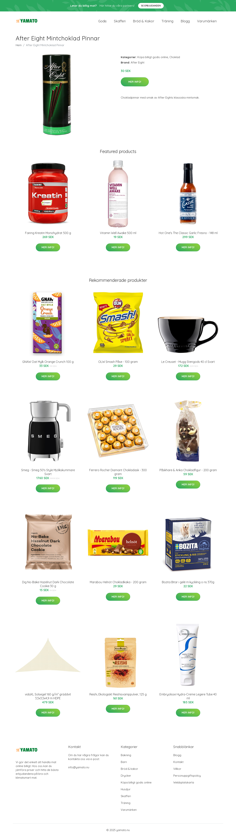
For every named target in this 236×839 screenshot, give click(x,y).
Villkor (177, 771)
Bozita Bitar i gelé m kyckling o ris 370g (188, 585)
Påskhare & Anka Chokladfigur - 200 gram (188, 472)
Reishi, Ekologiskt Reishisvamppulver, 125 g (118, 697)
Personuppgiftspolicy (187, 778)
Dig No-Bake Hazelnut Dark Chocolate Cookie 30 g (48, 586)
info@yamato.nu (78, 770)
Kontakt (178, 764)
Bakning (126, 757)
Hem (19, 47)
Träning (167, 22)
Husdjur (126, 792)
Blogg (185, 22)
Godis (102, 22)
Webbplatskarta (183, 785)
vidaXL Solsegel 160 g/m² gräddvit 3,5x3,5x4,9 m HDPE (48, 699)
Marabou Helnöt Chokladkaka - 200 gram (118, 585)
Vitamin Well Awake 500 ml (118, 235)
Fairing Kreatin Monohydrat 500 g (48, 235)
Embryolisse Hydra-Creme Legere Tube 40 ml (188, 699)
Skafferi (120, 22)
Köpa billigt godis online (152, 59)
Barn (124, 764)
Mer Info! (134, 84)
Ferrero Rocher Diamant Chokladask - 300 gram (118, 474)
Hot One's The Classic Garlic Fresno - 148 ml (188, 235)
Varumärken (207, 22)
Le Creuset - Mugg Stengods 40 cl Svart (188, 364)
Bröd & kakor (143, 22)
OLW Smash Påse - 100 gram (118, 364)
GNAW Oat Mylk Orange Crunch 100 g (48, 364)
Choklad (174, 59)
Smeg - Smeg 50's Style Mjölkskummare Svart (48, 474)
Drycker (126, 778)
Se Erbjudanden (151, 5)
